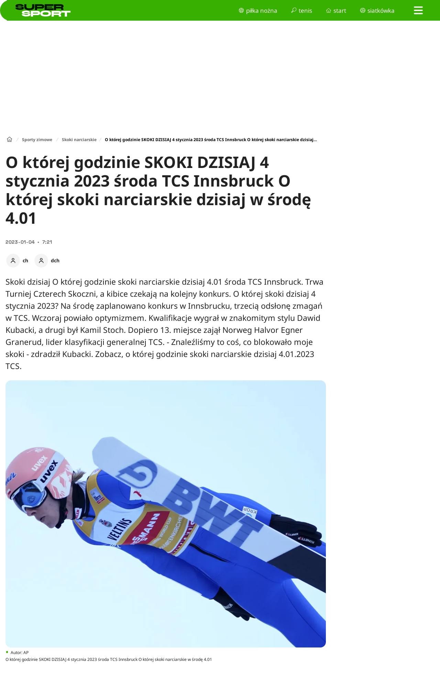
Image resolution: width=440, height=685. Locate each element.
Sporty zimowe (37, 140)
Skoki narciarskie (79, 140)
